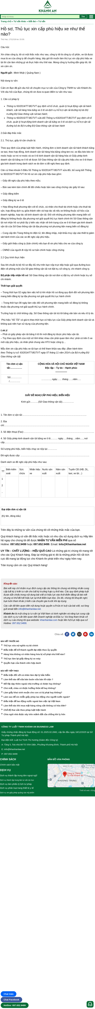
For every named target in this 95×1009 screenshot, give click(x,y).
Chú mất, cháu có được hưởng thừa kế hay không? (30, 688)
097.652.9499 (19, 623)
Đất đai (32, 21)
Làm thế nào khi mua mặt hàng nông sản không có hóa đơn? (35, 705)
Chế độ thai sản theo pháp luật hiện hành (25, 710)
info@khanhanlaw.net (29, 609)
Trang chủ (6, 21)
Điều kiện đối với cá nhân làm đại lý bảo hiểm (27, 675)
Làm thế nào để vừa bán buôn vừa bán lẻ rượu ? (28, 679)
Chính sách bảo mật (9, 764)
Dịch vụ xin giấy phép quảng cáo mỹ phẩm (17, 793)
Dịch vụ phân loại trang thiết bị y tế (17, 788)
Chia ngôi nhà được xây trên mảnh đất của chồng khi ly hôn (34, 714)
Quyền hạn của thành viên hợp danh (22, 663)
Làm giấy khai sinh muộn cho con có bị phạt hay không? (33, 692)
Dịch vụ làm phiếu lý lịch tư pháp (16, 784)
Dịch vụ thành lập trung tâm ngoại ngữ (18, 775)
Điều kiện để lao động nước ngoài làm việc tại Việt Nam (32, 701)
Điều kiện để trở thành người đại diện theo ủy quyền (30, 650)
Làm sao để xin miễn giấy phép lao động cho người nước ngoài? (37, 697)
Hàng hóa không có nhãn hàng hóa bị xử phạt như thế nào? (34, 654)
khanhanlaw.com (48, 620)
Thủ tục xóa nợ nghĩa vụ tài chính (21, 645)
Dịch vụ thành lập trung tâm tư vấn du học (17, 780)
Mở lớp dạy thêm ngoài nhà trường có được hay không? (32, 684)
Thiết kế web (84, 790)
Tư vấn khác (19, 21)
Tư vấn (41, 21)
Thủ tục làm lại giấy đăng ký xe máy (22, 658)
